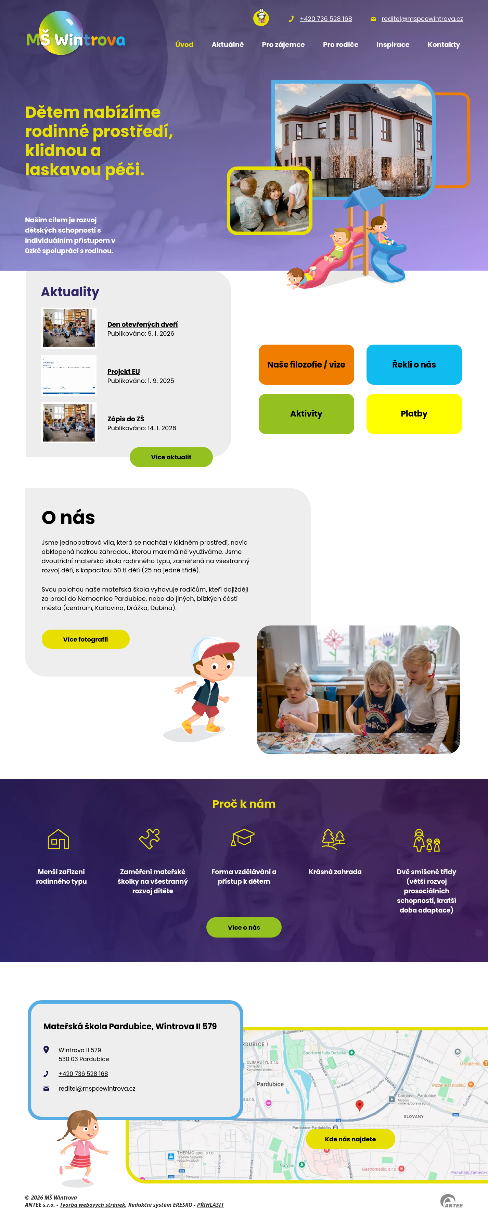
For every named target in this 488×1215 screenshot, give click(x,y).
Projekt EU (123, 372)
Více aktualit (171, 457)
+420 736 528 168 (83, 1074)
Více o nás (244, 927)
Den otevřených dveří (142, 325)
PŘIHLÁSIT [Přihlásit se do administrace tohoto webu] (210, 1204)
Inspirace (393, 44)
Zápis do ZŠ (125, 419)
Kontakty (444, 44)
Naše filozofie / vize (306, 364)
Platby (414, 413)
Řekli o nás (414, 364)
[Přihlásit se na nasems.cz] (261, 18)
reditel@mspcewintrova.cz (97, 1088)
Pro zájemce (283, 44)
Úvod (184, 44)
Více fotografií (85, 639)
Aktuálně (228, 44)
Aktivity (306, 413)
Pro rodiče (340, 44)
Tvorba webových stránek (92, 1204)
